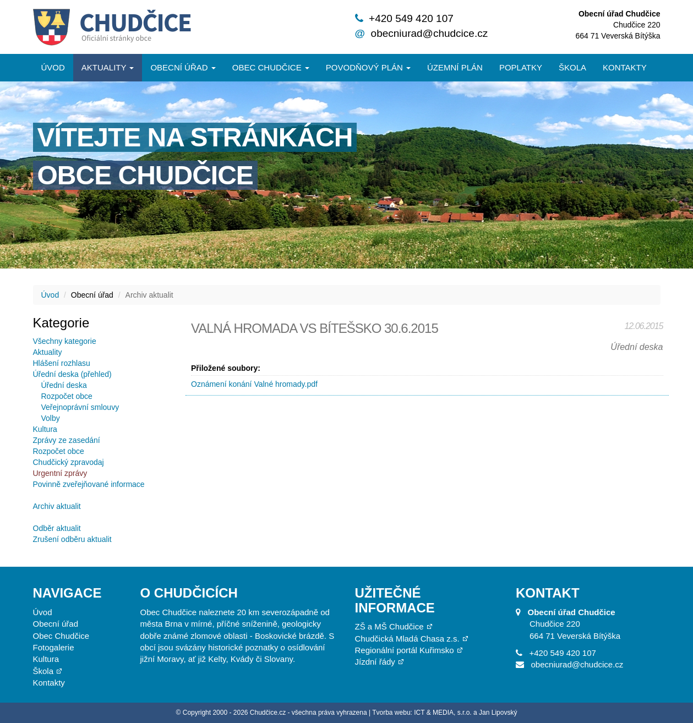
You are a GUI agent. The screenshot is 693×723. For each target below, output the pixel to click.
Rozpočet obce (66, 396)
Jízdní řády (375, 661)
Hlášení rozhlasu (61, 363)
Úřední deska (64, 385)
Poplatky (520, 67)
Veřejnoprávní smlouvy (80, 407)
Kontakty (625, 67)
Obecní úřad (182, 67)
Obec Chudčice (61, 635)
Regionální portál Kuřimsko (404, 650)
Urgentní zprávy (60, 473)
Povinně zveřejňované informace (89, 484)
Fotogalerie (53, 647)
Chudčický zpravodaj (68, 462)
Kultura (45, 429)
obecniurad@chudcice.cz (429, 33)
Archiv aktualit (57, 506)
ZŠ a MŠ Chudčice (389, 626)
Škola (572, 67)
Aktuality (107, 67)
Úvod (53, 67)
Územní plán (455, 67)
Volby (50, 418)
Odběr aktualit (57, 528)
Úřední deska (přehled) (72, 374)
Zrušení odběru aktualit (72, 539)
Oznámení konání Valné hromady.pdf (254, 384)
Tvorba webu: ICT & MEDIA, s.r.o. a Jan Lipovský (444, 712)
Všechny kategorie (64, 341)
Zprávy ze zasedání (66, 440)
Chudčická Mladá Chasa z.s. (407, 638)
